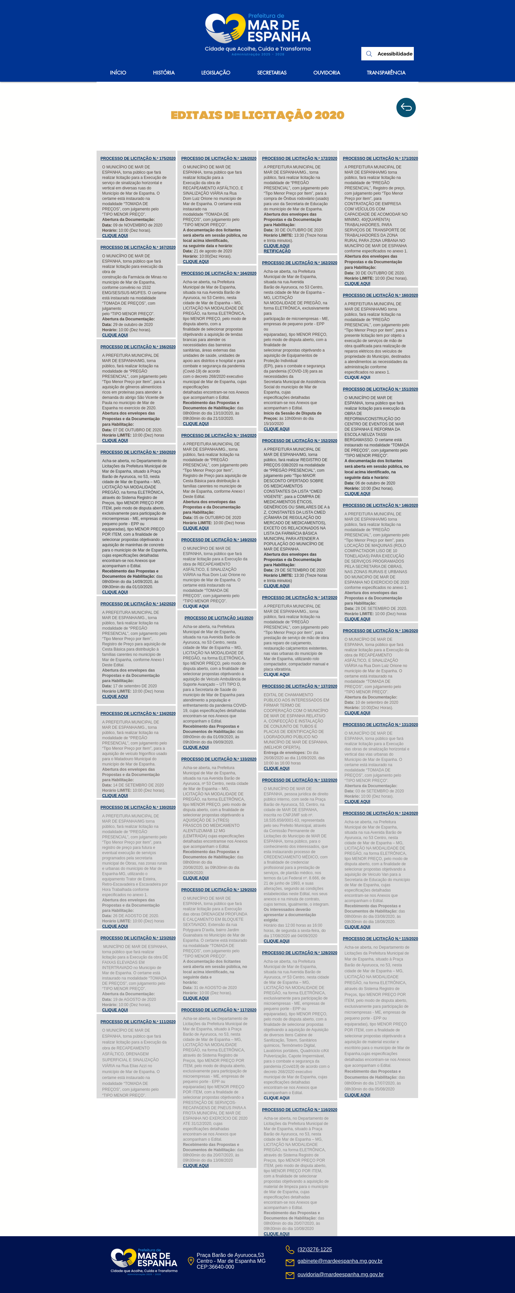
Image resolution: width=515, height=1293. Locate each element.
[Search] (369, 53)
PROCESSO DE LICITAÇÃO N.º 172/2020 (299, 158)
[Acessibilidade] (395, 54)
